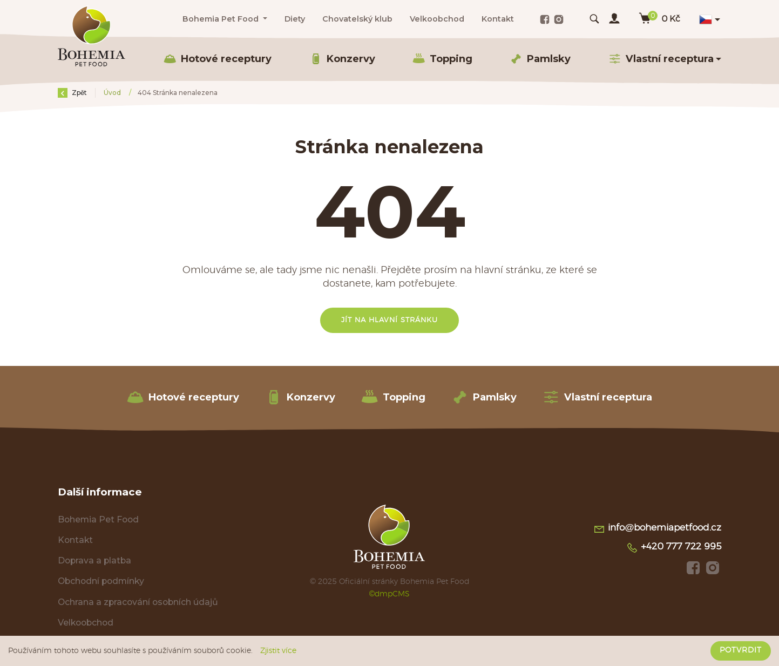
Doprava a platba (94, 560)
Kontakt (498, 19)
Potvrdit (741, 650)
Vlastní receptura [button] (661, 58)
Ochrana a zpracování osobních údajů (138, 602)
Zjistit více (278, 651)
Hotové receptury (218, 58)
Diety (294, 19)
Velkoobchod (437, 19)
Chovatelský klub (357, 19)
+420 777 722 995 (673, 548)
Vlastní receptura (597, 397)
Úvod (113, 93)
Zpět (72, 93)
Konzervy (342, 58)
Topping (442, 58)
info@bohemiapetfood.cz (657, 529)
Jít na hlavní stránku (389, 320)
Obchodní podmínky (101, 581)
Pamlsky (540, 58)
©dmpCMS (389, 594)
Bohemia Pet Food (98, 519)
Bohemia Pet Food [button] (221, 19)
